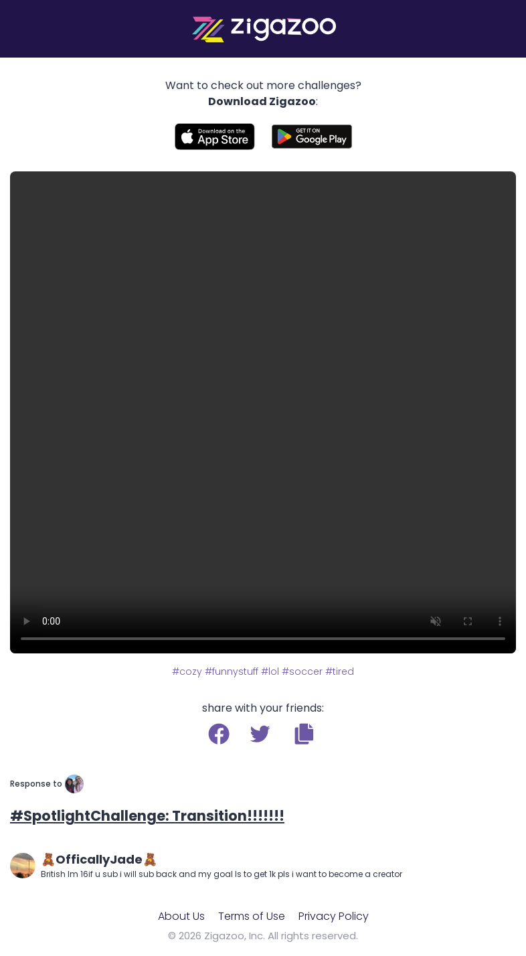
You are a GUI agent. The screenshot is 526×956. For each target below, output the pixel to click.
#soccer (302, 671)
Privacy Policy (333, 916)
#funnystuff (231, 671)
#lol (270, 671)
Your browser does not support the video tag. (263, 412)
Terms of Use (251, 916)
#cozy (187, 671)
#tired (339, 671)
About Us (181, 916)
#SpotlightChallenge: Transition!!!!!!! (147, 815)
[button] (304, 733)
